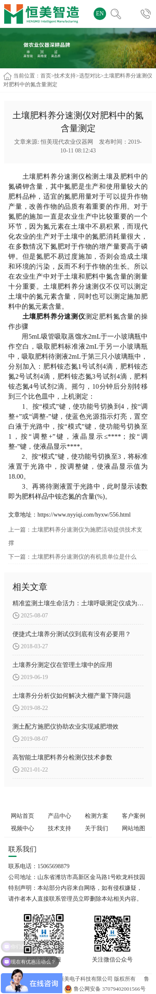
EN (100, 13)
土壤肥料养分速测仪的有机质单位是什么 (84, 557)
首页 (45, 75)
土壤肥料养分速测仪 (53, 176)
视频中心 (22, 828)
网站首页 (22, 816)
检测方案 (96, 816)
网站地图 (133, 828)
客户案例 (133, 816)
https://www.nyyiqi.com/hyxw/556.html (84, 515)
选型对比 (90, 75)
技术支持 (65, 75)
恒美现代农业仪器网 (67, 142)
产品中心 (59, 816)
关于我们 (96, 828)
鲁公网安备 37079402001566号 (105, 989)
